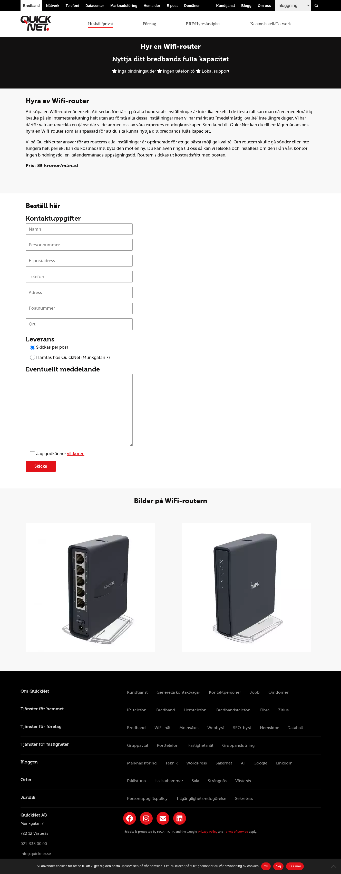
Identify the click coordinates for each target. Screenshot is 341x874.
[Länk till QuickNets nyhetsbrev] (163, 818)
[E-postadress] (79, 261)
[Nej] (334, 866)
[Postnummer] (79, 308)
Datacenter (94, 6)
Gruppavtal (137, 745)
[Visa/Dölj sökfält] (316, 5)
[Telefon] (79, 276)
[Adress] (79, 292)
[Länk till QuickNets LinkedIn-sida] (179, 818)
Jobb (255, 692)
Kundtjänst (225, 6)
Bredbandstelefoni (233, 710)
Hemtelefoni (196, 710)
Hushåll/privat (100, 23)
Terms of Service (236, 831)
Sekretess (244, 798)
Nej (278, 866)
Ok (266, 866)
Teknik (171, 763)
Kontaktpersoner (225, 692)
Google (260, 763)
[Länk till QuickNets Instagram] (146, 818)
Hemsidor (152, 6)
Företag (149, 23)
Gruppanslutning (238, 745)
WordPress (196, 763)
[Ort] (79, 324)
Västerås (243, 781)
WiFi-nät (162, 727)
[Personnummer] (79, 245)
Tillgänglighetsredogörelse (201, 798)
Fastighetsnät (200, 745)
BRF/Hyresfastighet (203, 23)
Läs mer (295, 866)
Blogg (246, 6)
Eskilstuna (136, 781)
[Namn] (79, 229)
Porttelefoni (168, 745)
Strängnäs (217, 781)
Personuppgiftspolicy (147, 798)
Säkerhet (224, 763)
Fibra (264, 710)
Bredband (31, 6)
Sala (195, 781)
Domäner (192, 6)
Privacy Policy (207, 831)
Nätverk (52, 6)
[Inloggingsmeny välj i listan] (293, 5)
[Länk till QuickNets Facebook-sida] (129, 818)
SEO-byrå (242, 727)
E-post (172, 6)
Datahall (295, 727)
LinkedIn (284, 763)
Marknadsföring (123, 6)
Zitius (283, 710)
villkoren (75, 453)
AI (243, 763)
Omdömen (278, 692)
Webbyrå (215, 727)
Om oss (264, 6)
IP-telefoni (137, 710)
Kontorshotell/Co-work (270, 23)
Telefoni (72, 6)
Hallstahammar (168, 781)
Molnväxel (189, 727)
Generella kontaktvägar (178, 692)
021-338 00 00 (34, 844)
